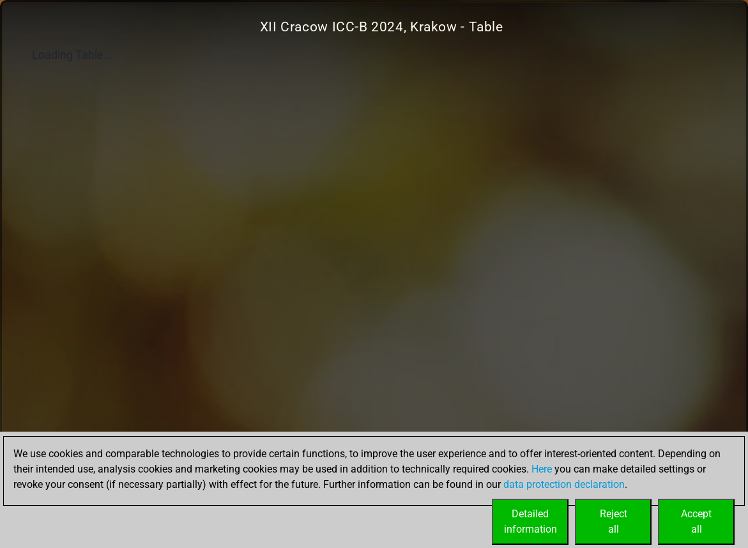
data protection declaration (564, 484)
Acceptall (696, 521)
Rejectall (613, 521)
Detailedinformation (530, 521)
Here (541, 469)
